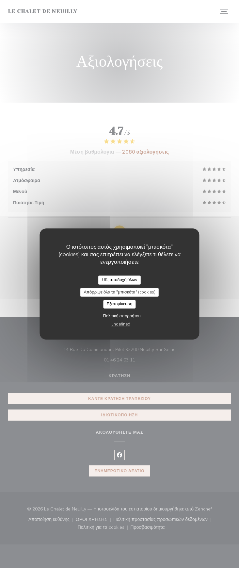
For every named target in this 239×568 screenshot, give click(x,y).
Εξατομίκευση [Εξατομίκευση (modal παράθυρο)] (120, 304)
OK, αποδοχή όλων (119, 280)
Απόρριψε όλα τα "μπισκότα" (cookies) (119, 292)
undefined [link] (120, 324)
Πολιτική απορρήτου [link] (121, 316)
